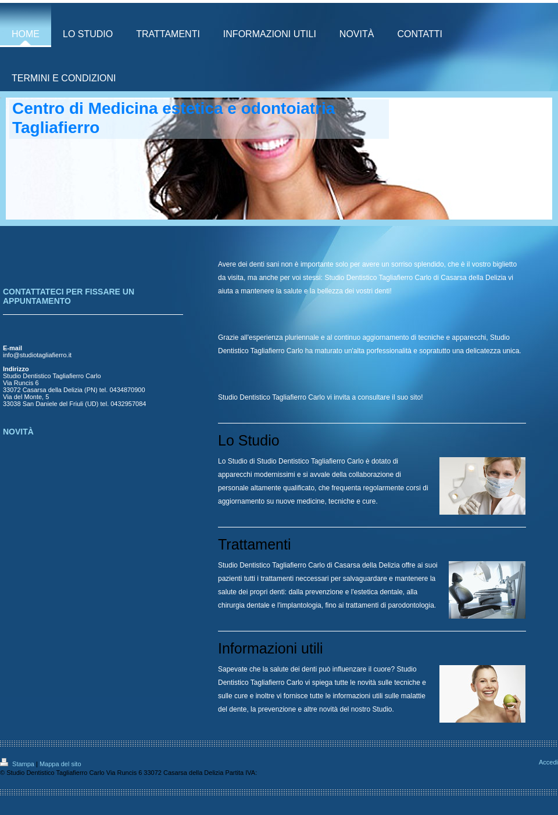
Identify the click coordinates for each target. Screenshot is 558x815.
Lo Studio (233, 461)
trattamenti (277, 579)
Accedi (548, 762)
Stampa (18, 763)
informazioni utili (357, 696)
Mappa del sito (60, 763)
